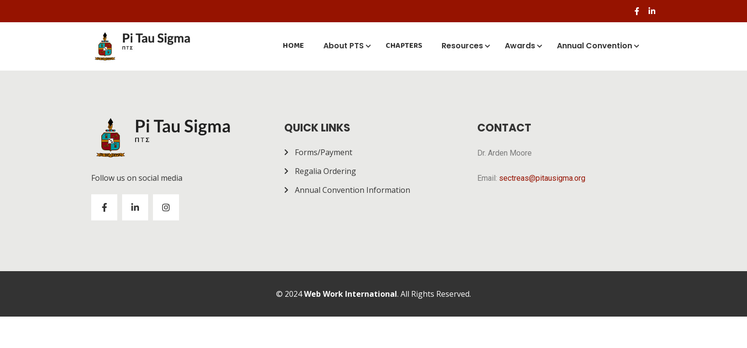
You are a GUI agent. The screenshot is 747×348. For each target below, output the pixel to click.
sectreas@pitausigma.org (542, 178)
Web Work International (350, 294)
